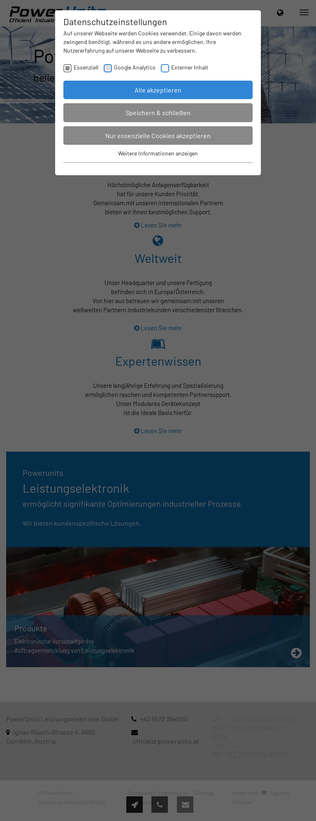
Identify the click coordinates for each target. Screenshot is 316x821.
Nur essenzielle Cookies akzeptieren (158, 135)
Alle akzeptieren (158, 90)
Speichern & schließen (158, 112)
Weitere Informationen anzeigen (158, 153)
